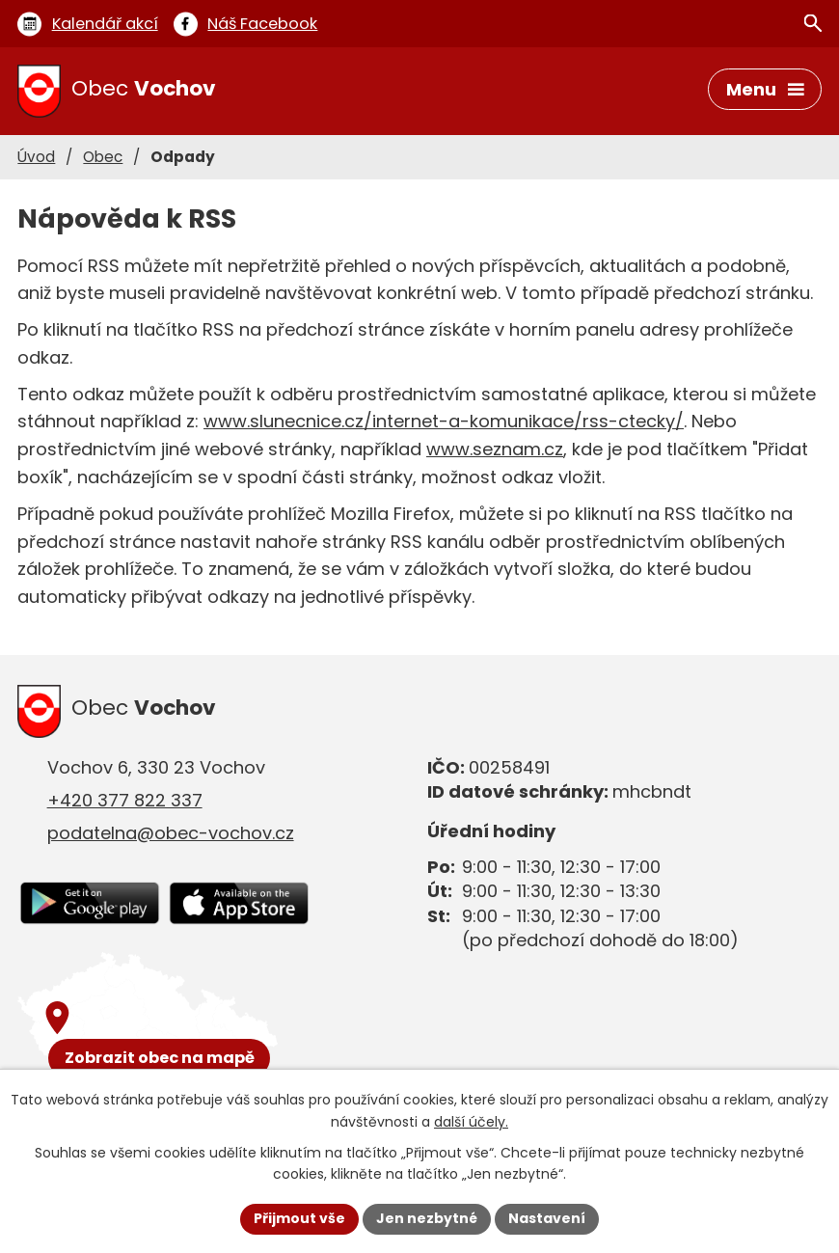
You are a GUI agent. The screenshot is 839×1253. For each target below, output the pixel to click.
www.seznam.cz (494, 449)
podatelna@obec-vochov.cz (170, 833)
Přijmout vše (299, 1218)
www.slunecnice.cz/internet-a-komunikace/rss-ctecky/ (443, 421)
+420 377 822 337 (125, 800)
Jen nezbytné (426, 1218)
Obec (102, 157)
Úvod (36, 157)
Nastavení (546, 1218)
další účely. (471, 1121)
